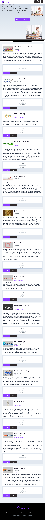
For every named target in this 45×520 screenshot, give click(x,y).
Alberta (9, 4)
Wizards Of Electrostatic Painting (24, 47)
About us (8, 513)
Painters (4, 4)
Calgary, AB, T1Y (17, 116)
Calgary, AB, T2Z (17, 81)
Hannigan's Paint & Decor (22, 141)
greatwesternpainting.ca (19, 309)
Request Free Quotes (22, 19)
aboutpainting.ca (18, 405)
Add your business (34, 513)
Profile (6, 73)
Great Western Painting (21, 305)
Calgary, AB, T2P (17, 373)
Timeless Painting (19, 243)
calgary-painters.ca (18, 437)
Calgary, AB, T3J (17, 213)
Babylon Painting (19, 114)
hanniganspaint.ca (18, 145)
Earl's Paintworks (19, 468)
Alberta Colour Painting (21, 79)
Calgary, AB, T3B (17, 470)
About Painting (19, 401)
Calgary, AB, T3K (17, 49)
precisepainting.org (18, 280)
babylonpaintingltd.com (19, 117)
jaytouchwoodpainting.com (20, 215)
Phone (13, 73)
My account (24, 513)
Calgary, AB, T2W (18, 178)
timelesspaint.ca (17, 246)
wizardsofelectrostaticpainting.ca (21, 50)
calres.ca (16, 345)
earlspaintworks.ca (18, 472)
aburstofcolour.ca (18, 180)
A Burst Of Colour (19, 176)
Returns (24, 515)
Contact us (16, 513)
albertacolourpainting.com (20, 82)
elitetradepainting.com (19, 374)
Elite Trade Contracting (21, 371)
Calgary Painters (19, 433)
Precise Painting (19, 276)
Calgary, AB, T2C (17, 245)
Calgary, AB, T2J (17, 435)
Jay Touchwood (19, 211)
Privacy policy (16, 515)
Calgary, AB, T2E (17, 144)
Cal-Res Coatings (19, 342)
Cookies (30, 515)
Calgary (15, 4)
